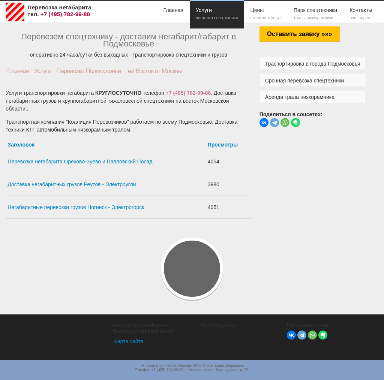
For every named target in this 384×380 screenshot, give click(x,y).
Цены (265, 14)
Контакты (361, 14)
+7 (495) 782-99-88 (188, 93)
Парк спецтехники (315, 14)
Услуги (217, 14)
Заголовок (21, 145)
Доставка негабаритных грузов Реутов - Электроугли (72, 184)
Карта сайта (129, 341)
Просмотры (223, 145)
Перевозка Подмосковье (88, 71)
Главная (173, 10)
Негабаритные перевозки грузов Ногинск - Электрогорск (76, 207)
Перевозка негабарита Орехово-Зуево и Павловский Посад (80, 162)
